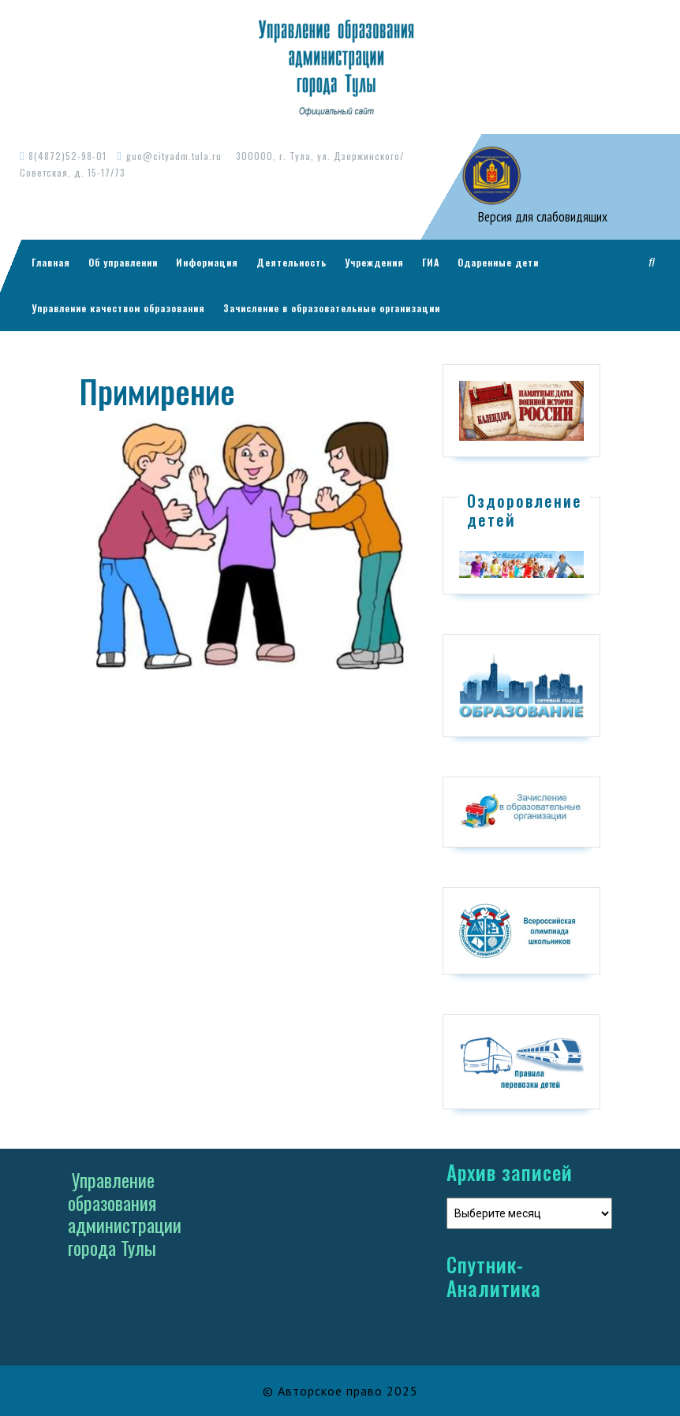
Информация (207, 262)
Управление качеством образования (118, 308)
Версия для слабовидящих (541, 216)
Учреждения (374, 262)
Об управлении (123, 262)
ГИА (430, 262)
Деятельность (291, 262)
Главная (51, 262)
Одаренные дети (498, 262)
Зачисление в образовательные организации (331, 308)
